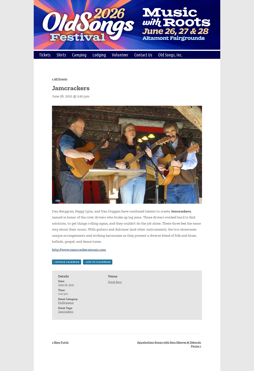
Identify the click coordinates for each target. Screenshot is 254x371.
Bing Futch (60, 342)
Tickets (45, 54)
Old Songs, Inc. (170, 54)
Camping (79, 54)
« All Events (59, 79)
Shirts (61, 54)
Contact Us (143, 54)
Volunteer (120, 54)
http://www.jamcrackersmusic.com (79, 249)
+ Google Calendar (66, 262)
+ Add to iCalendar (98, 262)
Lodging (99, 54)
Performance (66, 302)
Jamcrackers (65, 311)
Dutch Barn (115, 282)
